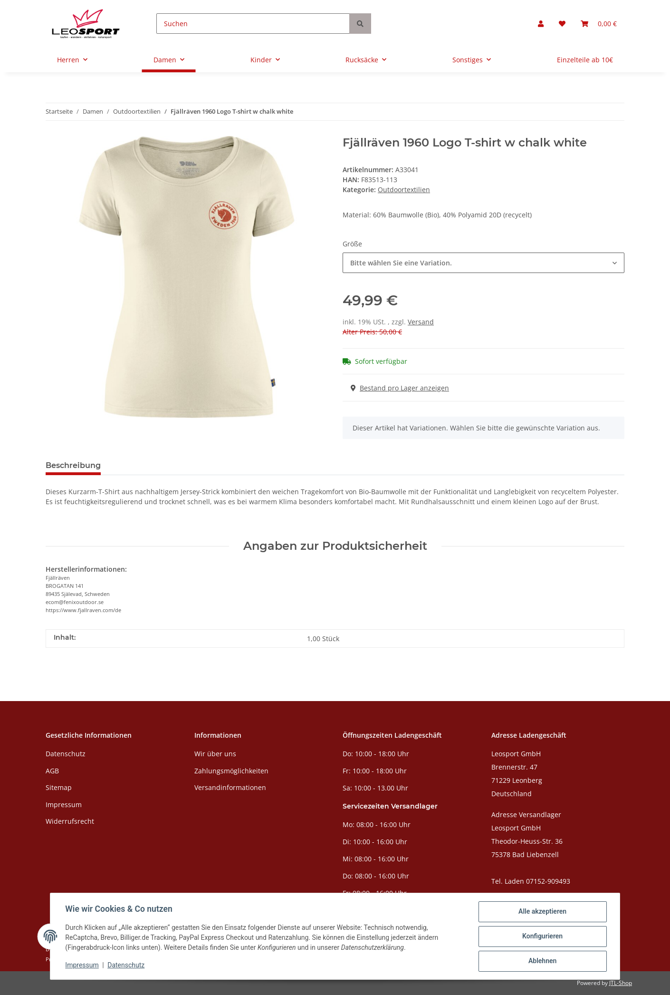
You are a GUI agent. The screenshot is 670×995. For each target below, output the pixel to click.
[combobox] (483, 263)
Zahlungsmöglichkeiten (231, 770)
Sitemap (59, 787)
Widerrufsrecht (70, 821)
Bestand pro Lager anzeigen (400, 387)
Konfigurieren (542, 936)
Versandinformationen (230, 787)
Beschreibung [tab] (73, 465)
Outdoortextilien (404, 189)
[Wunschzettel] (562, 23)
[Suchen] (253, 23)
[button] (540, 23)
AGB (52, 770)
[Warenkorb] (598, 23)
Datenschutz (66, 753)
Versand (421, 321)
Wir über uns (215, 753)
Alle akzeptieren (542, 912)
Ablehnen (542, 961)
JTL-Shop (620, 983)
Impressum (64, 804)
